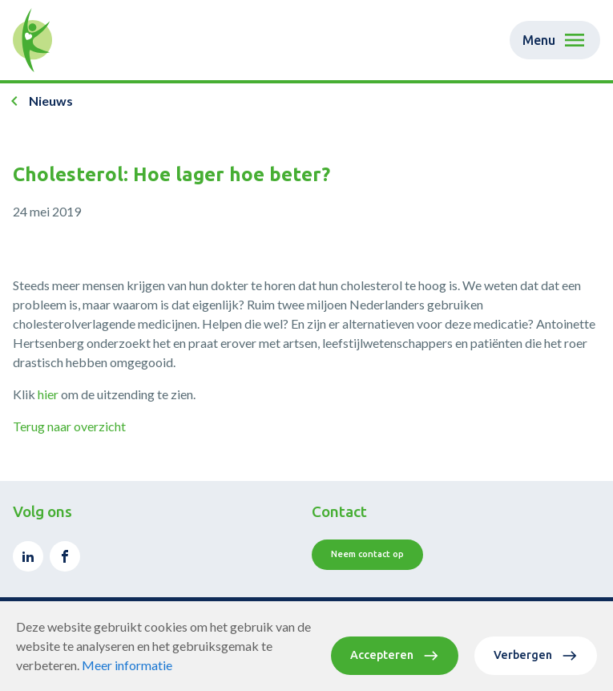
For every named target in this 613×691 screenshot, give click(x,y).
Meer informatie (127, 665)
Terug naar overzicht (69, 426)
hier (48, 394)
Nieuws (51, 100)
